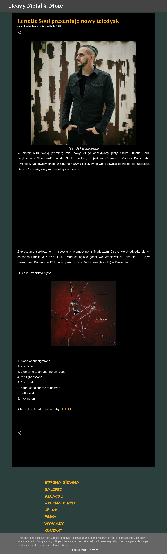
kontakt (53, 530)
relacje (53, 495)
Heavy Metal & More (36, 6)
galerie (53, 489)
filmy (50, 516)
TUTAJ (66, 409)
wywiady (54, 523)
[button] (19, 33)
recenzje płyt (60, 502)
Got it (94, 550)
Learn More (78, 550)
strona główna (61, 482)
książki (51, 509)
